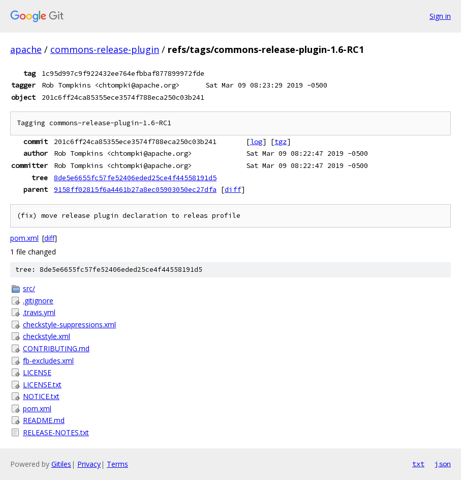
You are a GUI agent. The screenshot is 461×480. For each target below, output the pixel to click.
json (443, 463)
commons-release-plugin (104, 49)
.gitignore (38, 300)
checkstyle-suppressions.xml (69, 324)
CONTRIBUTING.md (56, 348)
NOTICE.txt (41, 396)
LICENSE (37, 372)
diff (233, 189)
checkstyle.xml (46, 336)
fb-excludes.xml (48, 360)
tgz (280, 141)
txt (418, 463)
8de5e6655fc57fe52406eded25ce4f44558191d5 (135, 177)
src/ (29, 288)
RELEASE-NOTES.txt (56, 432)
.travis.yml (39, 312)
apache (26, 49)
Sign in (440, 16)
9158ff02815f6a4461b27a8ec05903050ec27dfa (135, 189)
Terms (117, 464)
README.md (44, 420)
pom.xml (24, 238)
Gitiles (61, 464)
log (256, 141)
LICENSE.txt (42, 384)
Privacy (89, 464)
